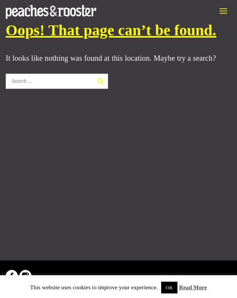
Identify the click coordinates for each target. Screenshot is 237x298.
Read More (193, 287)
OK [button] (169, 287)
